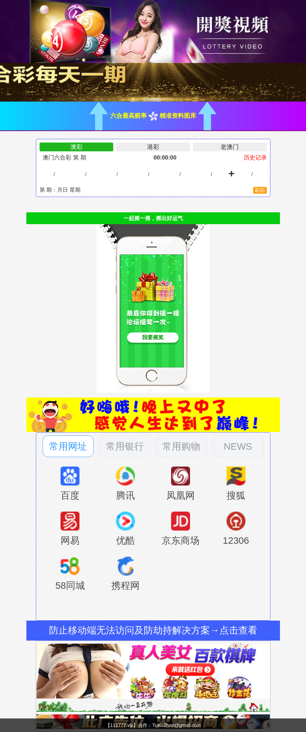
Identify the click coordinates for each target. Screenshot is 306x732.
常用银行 (125, 446)
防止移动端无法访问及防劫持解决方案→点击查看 (153, 630)
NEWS (238, 446)
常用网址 (68, 446)
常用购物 (181, 446)
